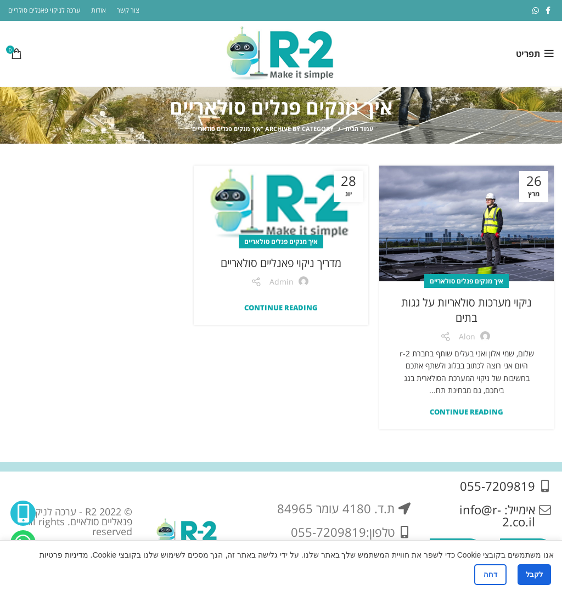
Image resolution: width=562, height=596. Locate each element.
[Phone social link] (23, 513)
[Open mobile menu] (534, 54)
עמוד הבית (359, 128)
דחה (490, 574)
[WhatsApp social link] (535, 10)
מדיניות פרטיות (64, 554)
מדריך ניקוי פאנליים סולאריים (281, 263)
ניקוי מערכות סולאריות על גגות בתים (466, 310)
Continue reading (466, 412)
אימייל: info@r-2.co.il (497, 515)
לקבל (534, 574)
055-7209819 (497, 486)
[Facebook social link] (548, 10)
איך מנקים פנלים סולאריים (466, 281)
